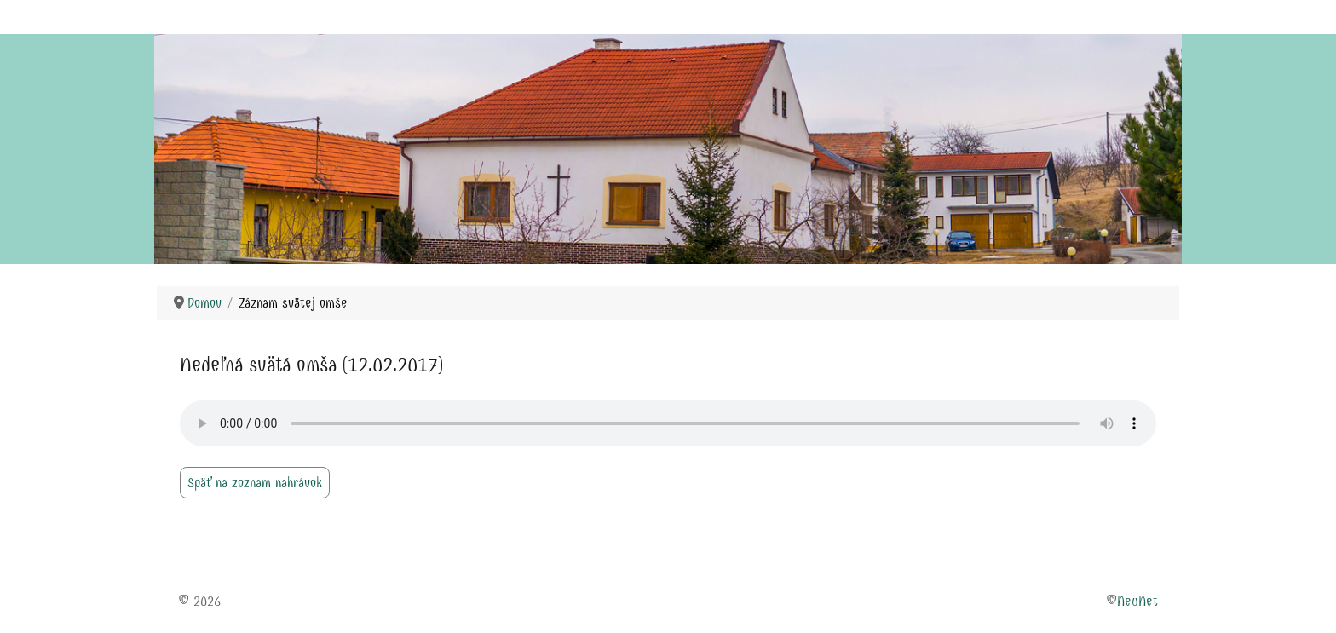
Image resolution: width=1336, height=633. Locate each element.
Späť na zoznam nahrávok (254, 483)
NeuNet (1137, 601)
